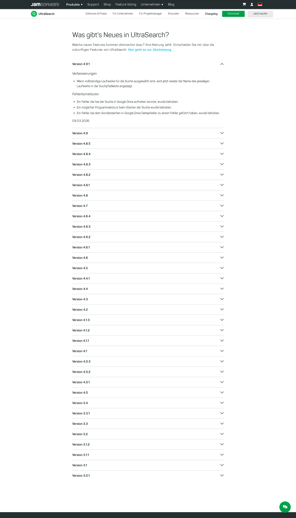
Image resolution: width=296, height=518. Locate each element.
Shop (107, 4)
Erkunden (173, 13)
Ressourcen (192, 13)
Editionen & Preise (96, 13)
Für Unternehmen (123, 13)
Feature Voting (126, 4)
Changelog (211, 13)
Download (233, 13)
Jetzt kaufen (260, 13)
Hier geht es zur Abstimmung (149, 49)
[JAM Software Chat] (285, 507)
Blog (171, 4)
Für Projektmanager (150, 13)
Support (93, 4)
